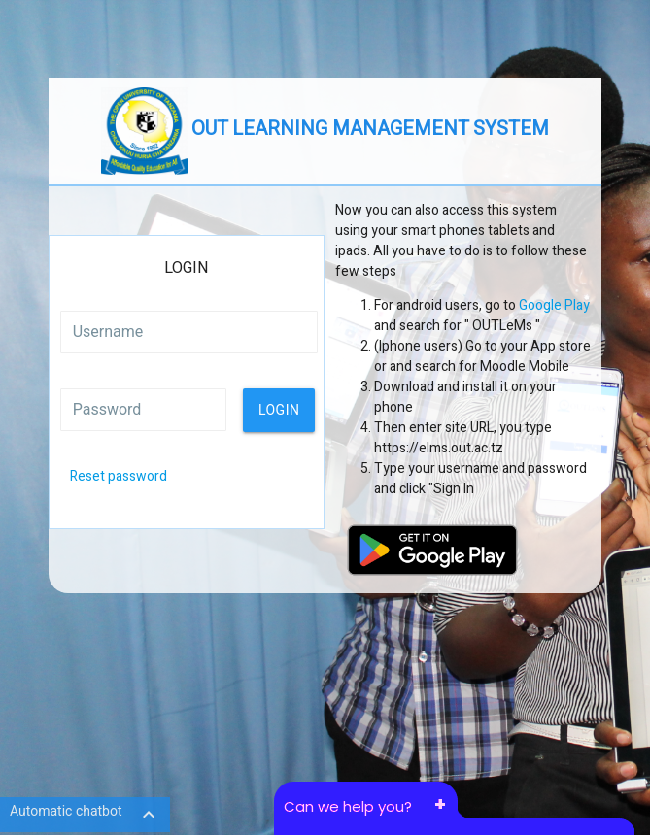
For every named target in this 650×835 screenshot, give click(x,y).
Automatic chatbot (85, 814)
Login (279, 410)
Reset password (118, 476)
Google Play (554, 305)
